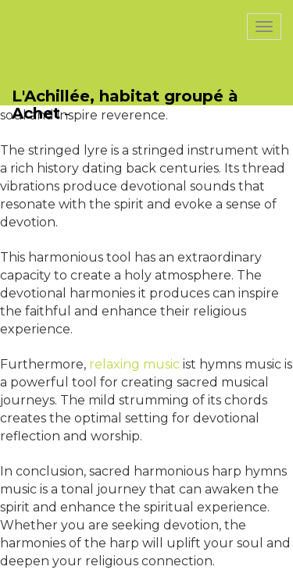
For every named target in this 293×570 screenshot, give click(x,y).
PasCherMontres (75, 8)
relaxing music (134, 364)
